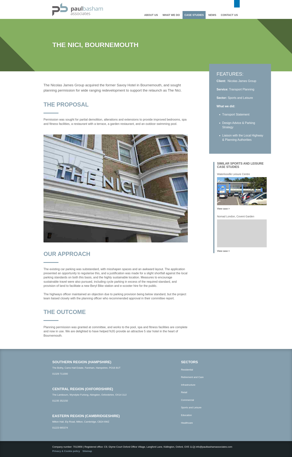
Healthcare (187, 422)
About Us (151, 14)
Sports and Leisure (191, 407)
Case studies (194, 14)
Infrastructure (188, 384)
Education (186, 415)
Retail (184, 392)
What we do (171, 14)
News (212, 14)
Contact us (229, 14)
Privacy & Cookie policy (66, 451)
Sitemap (87, 451)
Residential (187, 369)
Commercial (187, 400)
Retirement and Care (192, 377)
